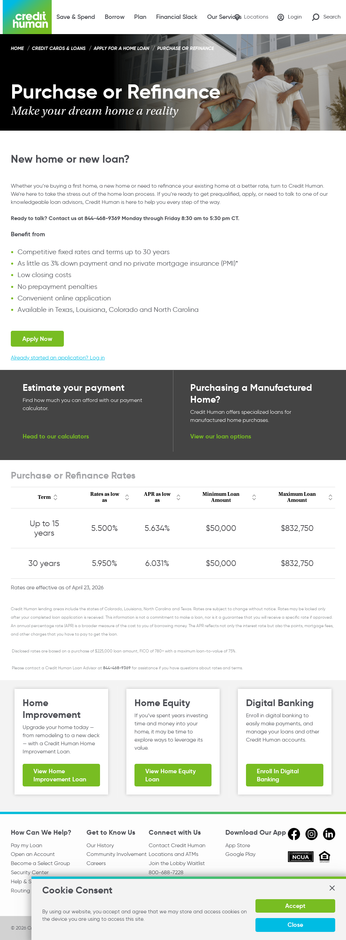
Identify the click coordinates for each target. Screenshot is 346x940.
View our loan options (220, 436)
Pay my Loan (26, 845)
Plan (140, 17)
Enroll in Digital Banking (278, 775)
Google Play (240, 854)
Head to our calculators (56, 436)
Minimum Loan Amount (221, 497)
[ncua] (301, 857)
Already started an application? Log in (58, 357)
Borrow (115, 17)
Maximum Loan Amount (297, 497)
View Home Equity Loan (170, 775)
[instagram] (311, 834)
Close (294, 925)
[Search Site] (326, 17)
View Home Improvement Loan (59, 775)
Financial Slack (176, 17)
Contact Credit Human (177, 845)
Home (17, 48)
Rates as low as (104, 497)
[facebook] (294, 834)
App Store (237, 845)
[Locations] (249, 17)
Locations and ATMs (173, 854)
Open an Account (33, 854)
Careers (96, 864)
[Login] (289, 17)
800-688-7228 (166, 873)
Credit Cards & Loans (58, 48)
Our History (100, 845)
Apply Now (37, 339)
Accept (294, 906)
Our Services (224, 17)
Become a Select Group (40, 864)
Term (44, 497)
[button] (331, 888)
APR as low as (157, 497)
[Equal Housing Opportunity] (324, 858)
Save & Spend (75, 17)
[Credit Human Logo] (27, 17)
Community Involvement (116, 854)
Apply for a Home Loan (121, 48)
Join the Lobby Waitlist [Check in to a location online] (177, 864)
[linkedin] (329, 834)
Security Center (30, 873)
